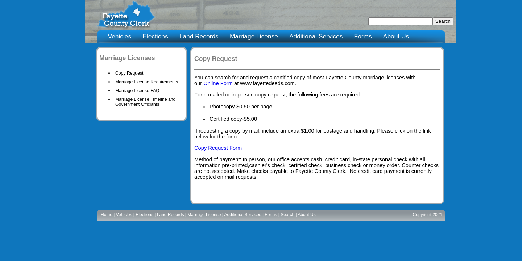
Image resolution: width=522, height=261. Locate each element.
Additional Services (316, 36)
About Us (396, 36)
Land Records (199, 36)
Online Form (218, 83)
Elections (155, 36)
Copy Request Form (218, 148)
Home (106, 214)
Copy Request (129, 73)
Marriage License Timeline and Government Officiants (145, 102)
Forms (363, 36)
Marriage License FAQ (137, 90)
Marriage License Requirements (146, 81)
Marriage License (254, 36)
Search (287, 214)
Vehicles (120, 36)
